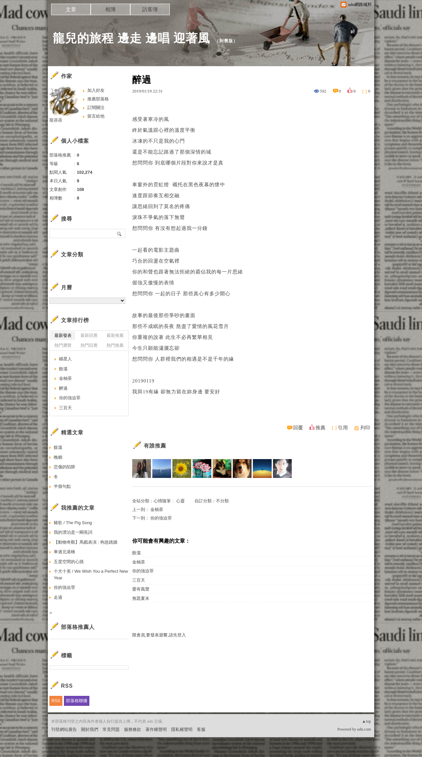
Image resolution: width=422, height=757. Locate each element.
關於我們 (89, 729)
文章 (71, 9)
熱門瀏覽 (63, 345)
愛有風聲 (140, 589)
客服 (201, 729)
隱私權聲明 (182, 729)
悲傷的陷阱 (64, 466)
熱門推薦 (115, 345)
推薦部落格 (98, 98)
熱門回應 (89, 345)
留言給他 (96, 116)
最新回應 (89, 335)
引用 (343, 427)
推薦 (320, 427)
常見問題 (111, 729)
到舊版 (226, 40)
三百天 (138, 580)
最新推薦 (115, 335)
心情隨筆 (162, 500)
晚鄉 (58, 457)
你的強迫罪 (161, 518)
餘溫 (136, 552)
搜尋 (119, 233)
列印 (365, 427)
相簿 (110, 9)
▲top (366, 721)
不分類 (222, 500)
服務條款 (132, 729)
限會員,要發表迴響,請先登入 (159, 634)
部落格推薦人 (78, 627)
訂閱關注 (96, 107)
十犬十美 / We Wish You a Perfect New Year (91, 574)
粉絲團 (57, 751)
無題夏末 (140, 598)
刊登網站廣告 (64, 729)
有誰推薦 (155, 446)
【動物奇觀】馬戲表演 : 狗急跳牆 (85, 542)
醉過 (63, 388)
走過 (58, 597)
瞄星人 (65, 358)
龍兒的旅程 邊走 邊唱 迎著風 (131, 38)
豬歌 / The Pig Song (73, 522)
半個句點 (62, 486)
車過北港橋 (64, 551)
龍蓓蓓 (55, 120)
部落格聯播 (76, 700)
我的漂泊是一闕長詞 (73, 532)
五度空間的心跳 (69, 561)
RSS (55, 700)
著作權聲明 (156, 729)
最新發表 (63, 335)
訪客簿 (150, 9)
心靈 (180, 500)
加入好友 (96, 90)
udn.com (364, 729)
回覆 (298, 427)
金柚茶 (156, 509)
